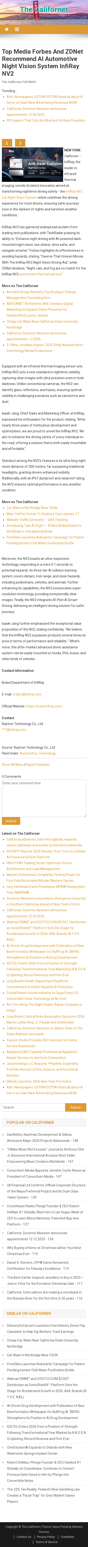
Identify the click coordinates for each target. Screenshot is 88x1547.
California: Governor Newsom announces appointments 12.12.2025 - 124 (37, 1236)
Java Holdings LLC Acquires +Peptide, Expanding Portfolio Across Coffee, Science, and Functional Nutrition (42, 1069)
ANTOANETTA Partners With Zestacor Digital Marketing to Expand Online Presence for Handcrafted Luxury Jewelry (40, 309)
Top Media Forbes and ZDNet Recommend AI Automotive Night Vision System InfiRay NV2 (42, 62)
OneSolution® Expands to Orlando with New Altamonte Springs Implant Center (39, 1450)
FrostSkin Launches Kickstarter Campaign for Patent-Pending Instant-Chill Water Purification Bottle (46, 1367)
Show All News (13, 764)
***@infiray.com (14, 730)
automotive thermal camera (40, 274)
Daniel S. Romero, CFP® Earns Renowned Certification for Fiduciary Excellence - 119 (38, 1265)
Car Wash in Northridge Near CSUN (32, 508)
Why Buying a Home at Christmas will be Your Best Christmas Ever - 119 (44, 1251)
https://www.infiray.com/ (44, 706)
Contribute (67, 1537)
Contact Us (24, 1537)
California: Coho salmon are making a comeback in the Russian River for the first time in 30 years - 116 (44, 1295)
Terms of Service (46, 1542)
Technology (47, 753)
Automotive (28, 753)
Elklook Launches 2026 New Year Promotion (39, 1081)
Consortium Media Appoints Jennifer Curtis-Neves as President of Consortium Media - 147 (46, 1173)
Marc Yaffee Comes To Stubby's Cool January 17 (43, 514)
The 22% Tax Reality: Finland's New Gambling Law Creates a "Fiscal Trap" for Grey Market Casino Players (43, 1495)
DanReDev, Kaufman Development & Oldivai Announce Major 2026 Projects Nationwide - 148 (42, 1138)
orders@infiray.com (27, 694)
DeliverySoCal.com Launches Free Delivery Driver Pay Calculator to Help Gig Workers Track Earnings (46, 1329)
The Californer (44, 9)
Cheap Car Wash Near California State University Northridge (42, 1343)
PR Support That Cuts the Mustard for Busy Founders (46, 120)
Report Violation (38, 764)
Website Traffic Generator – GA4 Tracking (37, 520)
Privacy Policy (46, 1537)
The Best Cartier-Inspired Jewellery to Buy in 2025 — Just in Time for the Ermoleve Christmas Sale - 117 (45, 1280)
